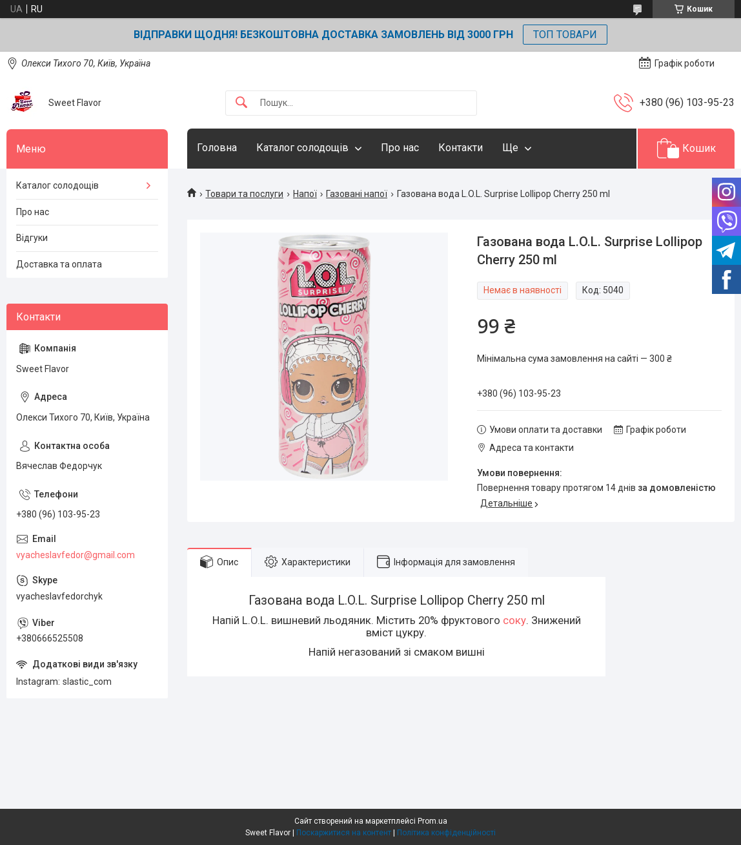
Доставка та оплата (59, 264)
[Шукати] (241, 103)
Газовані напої (356, 194)
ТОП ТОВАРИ (565, 34)
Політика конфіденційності (446, 832)
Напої (305, 194)
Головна (217, 147)
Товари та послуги (244, 194)
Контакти (460, 147)
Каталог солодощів (302, 147)
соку (514, 620)
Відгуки (32, 238)
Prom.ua (432, 821)
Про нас (400, 147)
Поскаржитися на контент (343, 832)
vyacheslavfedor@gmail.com (75, 555)
